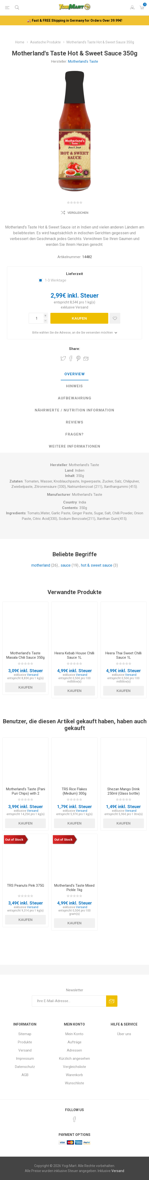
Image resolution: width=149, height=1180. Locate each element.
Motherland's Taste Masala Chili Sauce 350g (25, 655)
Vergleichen (78, 213)
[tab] (74, 374)
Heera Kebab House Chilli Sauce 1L (74, 655)
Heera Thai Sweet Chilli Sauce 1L (123, 655)
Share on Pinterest (78, 358)
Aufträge (74, 1042)
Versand (81, 307)
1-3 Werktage (55, 280)
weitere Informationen (74, 446)
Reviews (74, 422)
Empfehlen (86, 358)
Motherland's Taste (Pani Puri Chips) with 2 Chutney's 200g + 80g (25, 793)
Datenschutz (25, 1067)
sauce (66, 565)
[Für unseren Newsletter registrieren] (69, 1001)
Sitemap (24, 1034)
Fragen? (74, 434)
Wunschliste (74, 1083)
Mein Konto (74, 1034)
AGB (24, 1075)
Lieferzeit (74, 274)
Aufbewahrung (74, 398)
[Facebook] (74, 1119)
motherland (40, 565)
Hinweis (74, 386)
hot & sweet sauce (96, 565)
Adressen (74, 1050)
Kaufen (79, 318)
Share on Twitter (63, 358)
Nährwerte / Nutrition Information (74, 410)
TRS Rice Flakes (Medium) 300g (74, 791)
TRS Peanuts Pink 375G (25, 885)
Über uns (124, 1034)
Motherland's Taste (83, 61)
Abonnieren (111, 1001)
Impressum (25, 1058)
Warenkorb (74, 1075)
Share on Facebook (71, 358)
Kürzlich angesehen (74, 1058)
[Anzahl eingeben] (36, 318)
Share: (74, 349)
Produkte (25, 1042)
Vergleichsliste (74, 1067)
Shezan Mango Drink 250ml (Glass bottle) (123, 791)
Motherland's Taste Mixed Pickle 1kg (74, 887)
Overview (74, 374)
